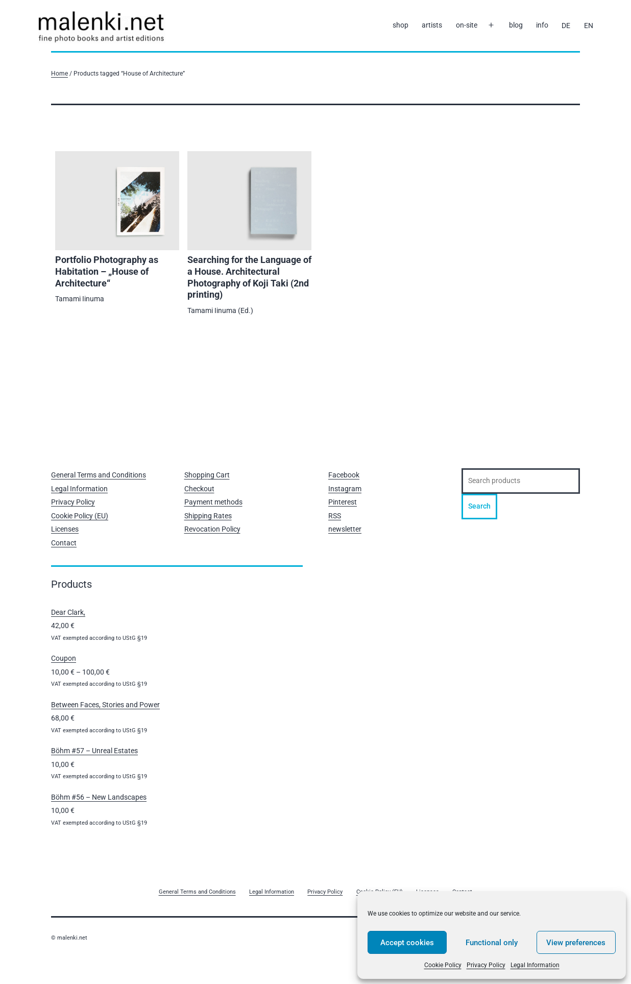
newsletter (344, 529)
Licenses (65, 529)
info (542, 25)
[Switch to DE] (566, 25)
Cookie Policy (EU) (79, 516)
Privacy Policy (486, 965)
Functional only (492, 942)
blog (516, 25)
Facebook (343, 475)
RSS (334, 516)
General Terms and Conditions (98, 475)
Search (479, 506)
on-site (466, 25)
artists (432, 25)
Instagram (344, 489)
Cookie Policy (443, 965)
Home (59, 73)
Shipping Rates (208, 516)
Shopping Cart (207, 475)
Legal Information (535, 965)
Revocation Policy (212, 529)
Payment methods (213, 502)
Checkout (199, 489)
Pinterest (342, 502)
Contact (64, 543)
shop (400, 25)
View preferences (575, 942)
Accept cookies (407, 942)
